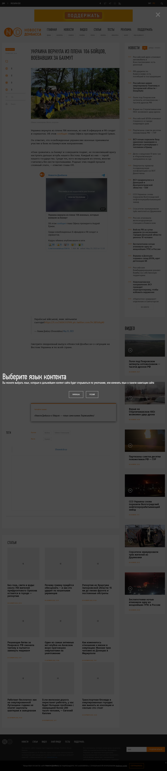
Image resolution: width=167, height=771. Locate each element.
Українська (76, 394)
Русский (92, 394)
